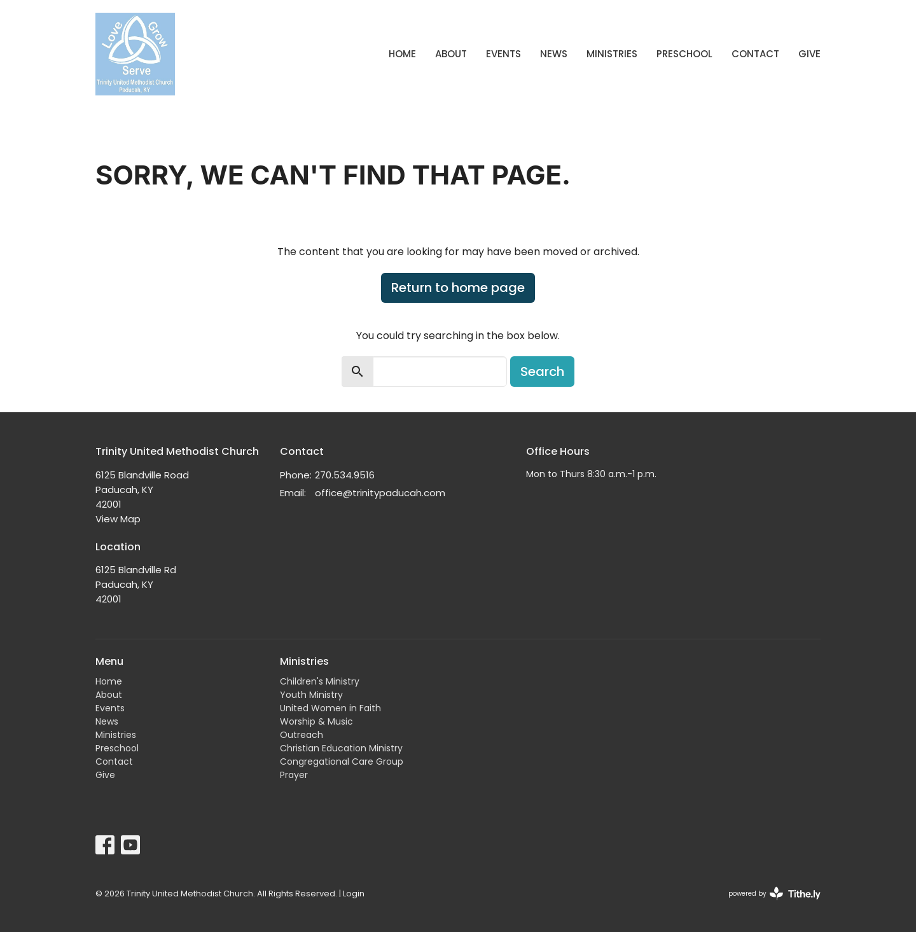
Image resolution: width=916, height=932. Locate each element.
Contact (755, 53)
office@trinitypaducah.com (380, 492)
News (553, 53)
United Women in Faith (330, 708)
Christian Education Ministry (341, 748)
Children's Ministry (319, 681)
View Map (118, 518)
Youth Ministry (311, 694)
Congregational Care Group (341, 761)
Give (809, 53)
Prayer (294, 775)
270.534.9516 (345, 475)
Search (542, 371)
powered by (774, 893)
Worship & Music (316, 721)
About (451, 53)
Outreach (301, 734)
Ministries (611, 53)
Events (503, 53)
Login (353, 893)
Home (402, 53)
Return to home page (458, 287)
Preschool (684, 53)
